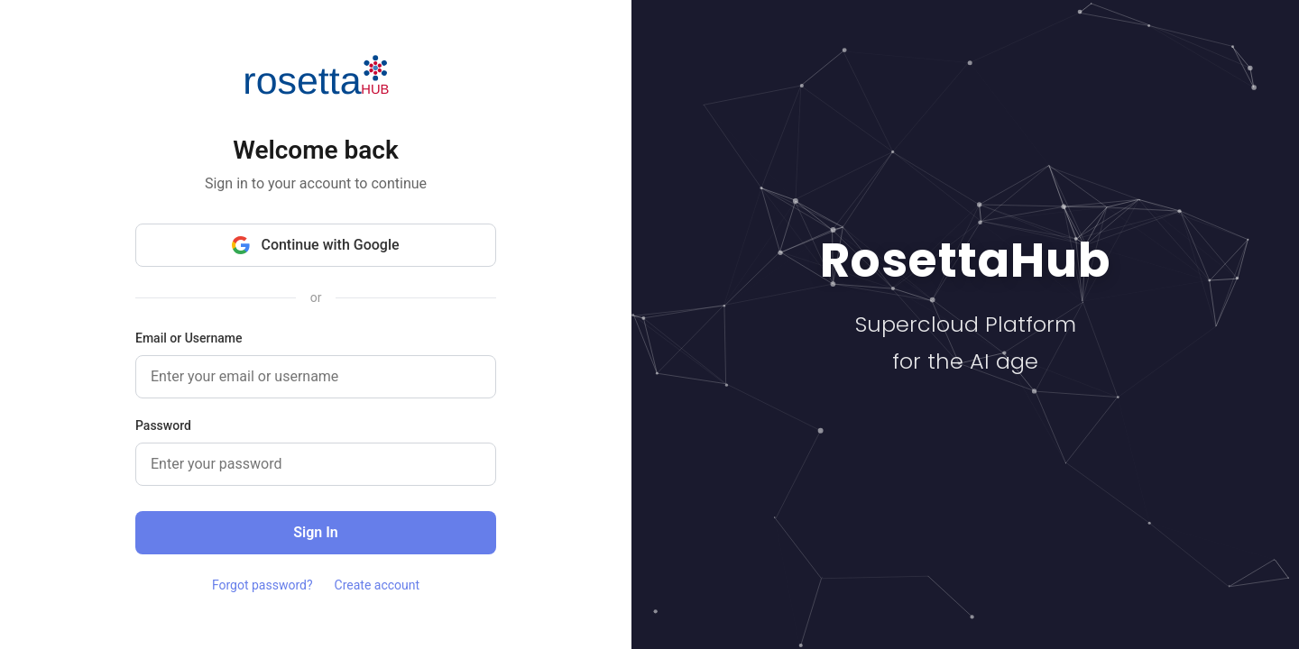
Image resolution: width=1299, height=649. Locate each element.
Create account (377, 585)
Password (163, 425)
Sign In (315, 532)
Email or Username (189, 338)
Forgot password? (262, 585)
